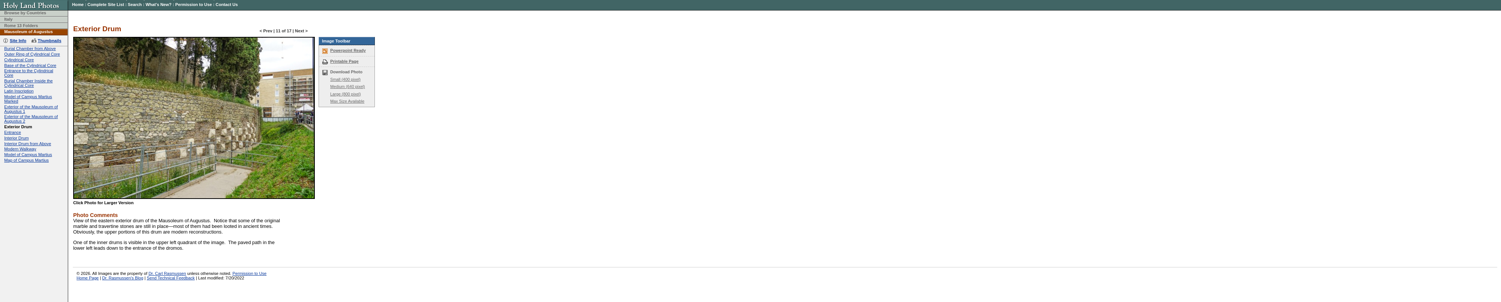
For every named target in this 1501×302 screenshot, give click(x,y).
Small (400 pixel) (345, 79)
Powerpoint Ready (348, 50)
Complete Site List (105, 4)
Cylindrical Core (19, 60)
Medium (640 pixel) (347, 86)
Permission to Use (193, 4)
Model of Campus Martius (28, 154)
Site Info (18, 40)
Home (78, 4)
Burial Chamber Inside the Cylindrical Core (28, 83)
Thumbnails (50, 40)
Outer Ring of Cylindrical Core (32, 54)
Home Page (88, 278)
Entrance (12, 132)
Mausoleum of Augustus (28, 31)
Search (135, 4)
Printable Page (344, 61)
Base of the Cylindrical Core (30, 65)
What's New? (158, 4)
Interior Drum (16, 138)
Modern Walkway (20, 149)
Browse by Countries (25, 13)
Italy (8, 19)
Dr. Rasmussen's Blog (122, 278)
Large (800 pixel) (345, 94)
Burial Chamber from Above (30, 48)
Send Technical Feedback (171, 278)
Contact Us (227, 4)
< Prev (266, 31)
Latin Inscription (18, 91)
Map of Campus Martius (26, 160)
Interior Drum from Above (27, 143)
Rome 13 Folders (21, 25)
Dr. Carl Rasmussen (167, 273)
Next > (301, 31)
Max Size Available (347, 101)
